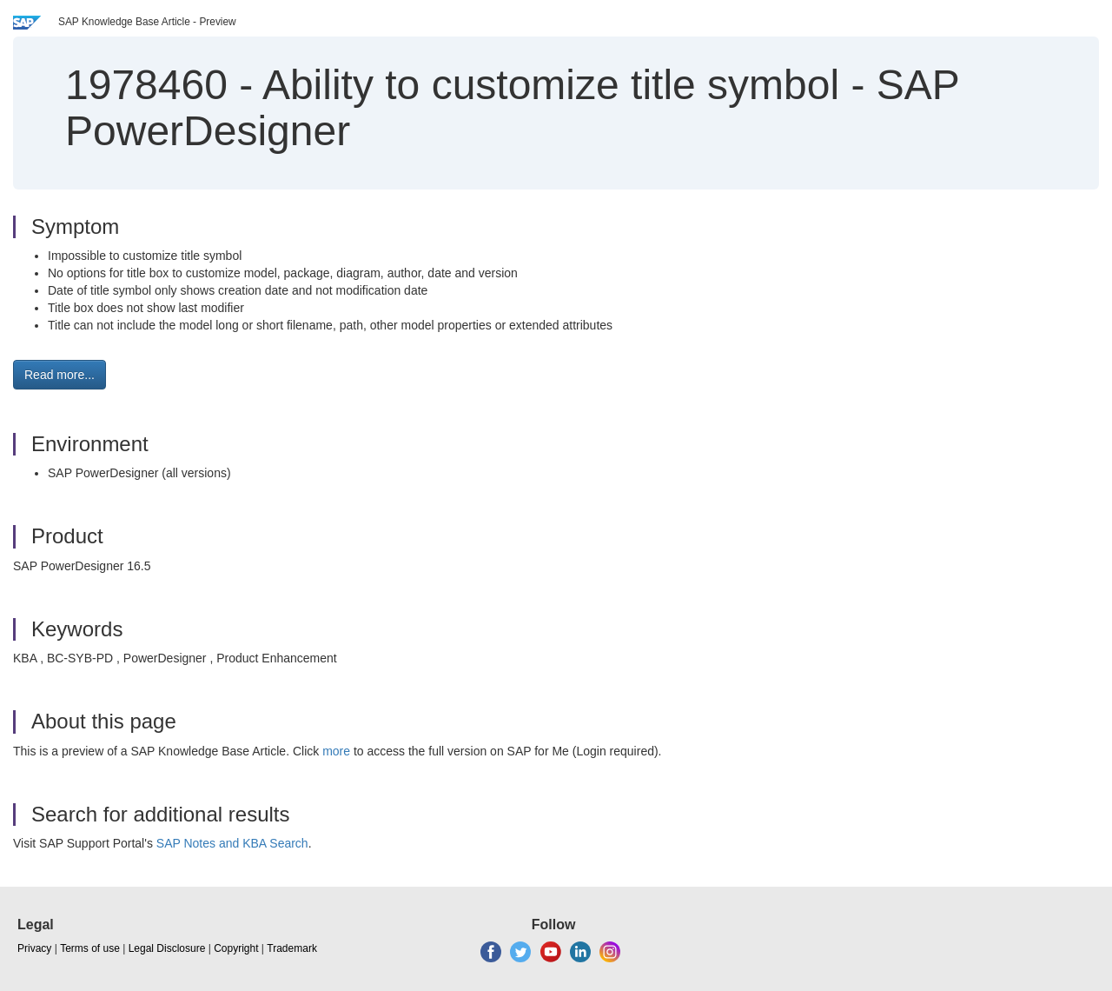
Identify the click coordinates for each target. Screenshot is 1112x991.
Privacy (34, 948)
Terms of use (90, 948)
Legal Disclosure (167, 948)
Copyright (236, 948)
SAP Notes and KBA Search (232, 843)
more (336, 751)
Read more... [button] (59, 375)
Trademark (292, 948)
